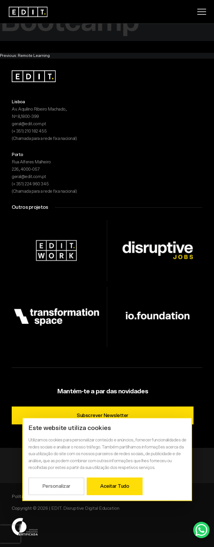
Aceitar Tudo (114, 486)
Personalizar (56, 486)
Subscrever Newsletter (103, 415)
